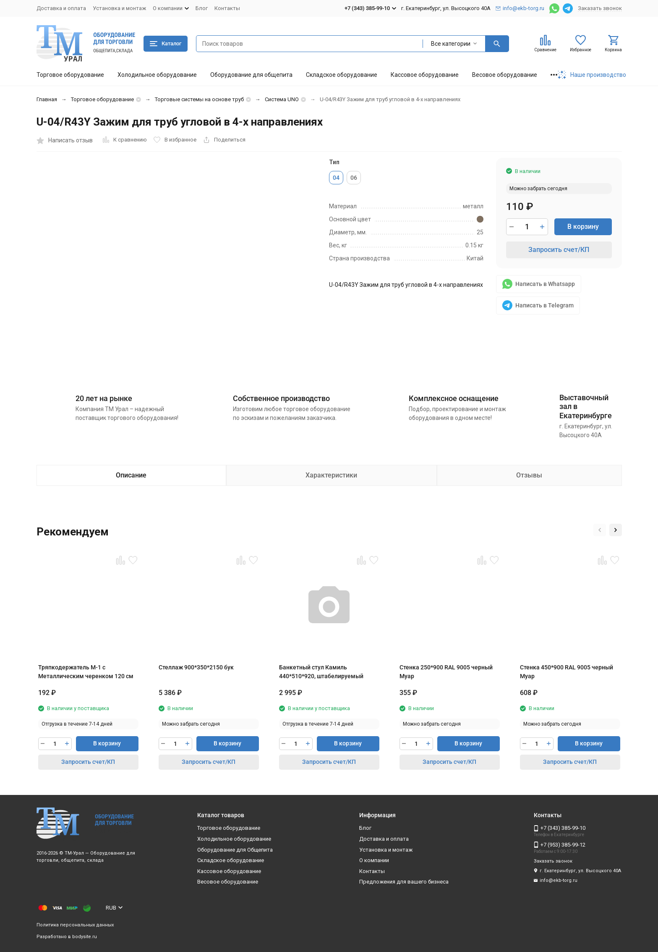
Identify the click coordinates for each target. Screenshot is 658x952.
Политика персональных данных (75, 925)
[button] (599, 530)
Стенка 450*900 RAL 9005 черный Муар (566, 671)
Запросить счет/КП (558, 250)
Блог (202, 8)
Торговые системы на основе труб (199, 99)
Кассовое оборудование (425, 74)
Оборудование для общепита (251, 74)
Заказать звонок (600, 8)
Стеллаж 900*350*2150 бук (196, 667)
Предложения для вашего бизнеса (404, 882)
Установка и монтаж (119, 8)
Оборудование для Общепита (235, 850)
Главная (47, 99)
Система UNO (282, 99)
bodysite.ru (84, 936)
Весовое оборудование (504, 74)
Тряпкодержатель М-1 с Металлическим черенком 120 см (85, 671)
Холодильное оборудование (157, 74)
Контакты (227, 8)
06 (353, 177)
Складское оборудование (341, 74)
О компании (374, 860)
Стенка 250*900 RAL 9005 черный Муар (446, 671)
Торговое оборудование (70, 74)
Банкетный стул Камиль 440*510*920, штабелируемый (321, 671)
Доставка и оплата (61, 8)
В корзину (583, 227)
